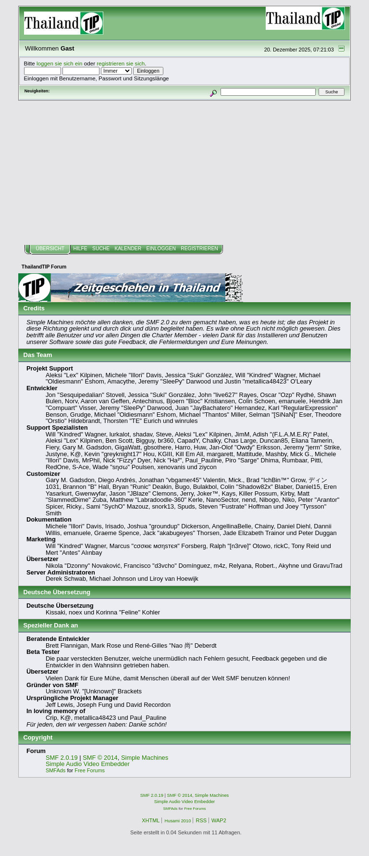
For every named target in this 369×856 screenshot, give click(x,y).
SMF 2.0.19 (62, 757)
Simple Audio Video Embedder (88, 763)
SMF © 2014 (100, 757)
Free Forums (89, 770)
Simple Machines (144, 757)
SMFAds (55, 770)
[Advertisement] (185, 172)
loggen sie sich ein (60, 63)
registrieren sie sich (121, 63)
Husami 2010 (177, 820)
